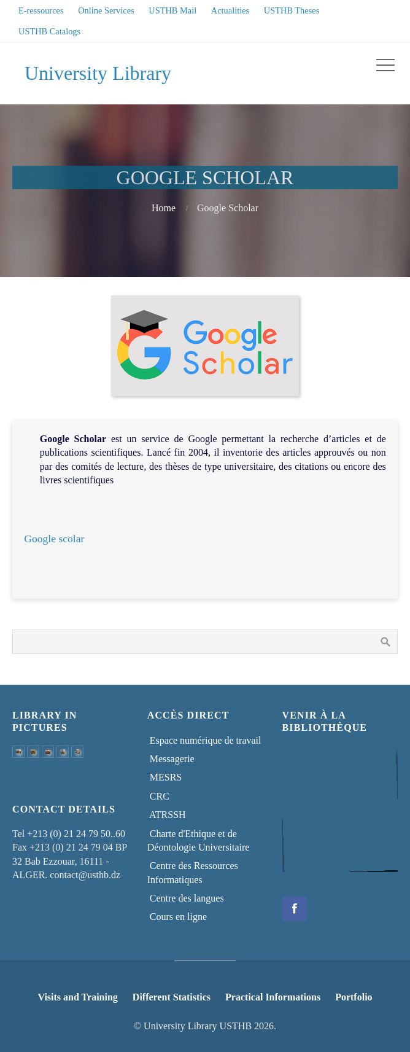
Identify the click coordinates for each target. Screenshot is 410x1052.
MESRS (164, 777)
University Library (98, 73)
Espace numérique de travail (204, 740)
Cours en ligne (177, 916)
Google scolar (54, 538)
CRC (158, 796)
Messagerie (171, 759)
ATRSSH (166, 814)
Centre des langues (185, 898)
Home (164, 208)
